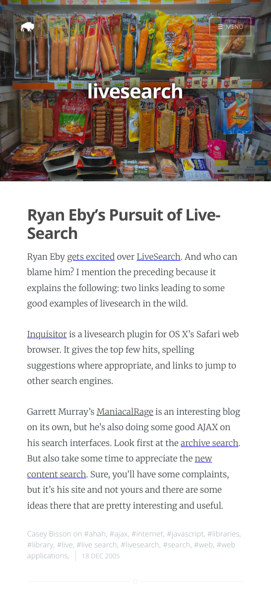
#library (40, 545)
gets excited (91, 256)
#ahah (95, 534)
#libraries (223, 534)
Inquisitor (47, 334)
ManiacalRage (125, 411)
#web (203, 545)
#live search (96, 545)
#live (65, 545)
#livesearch (140, 545)
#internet (147, 534)
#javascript (185, 534)
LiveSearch (158, 256)
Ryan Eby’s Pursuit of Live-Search (123, 224)
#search (176, 545)
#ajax (118, 534)
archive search (209, 443)
